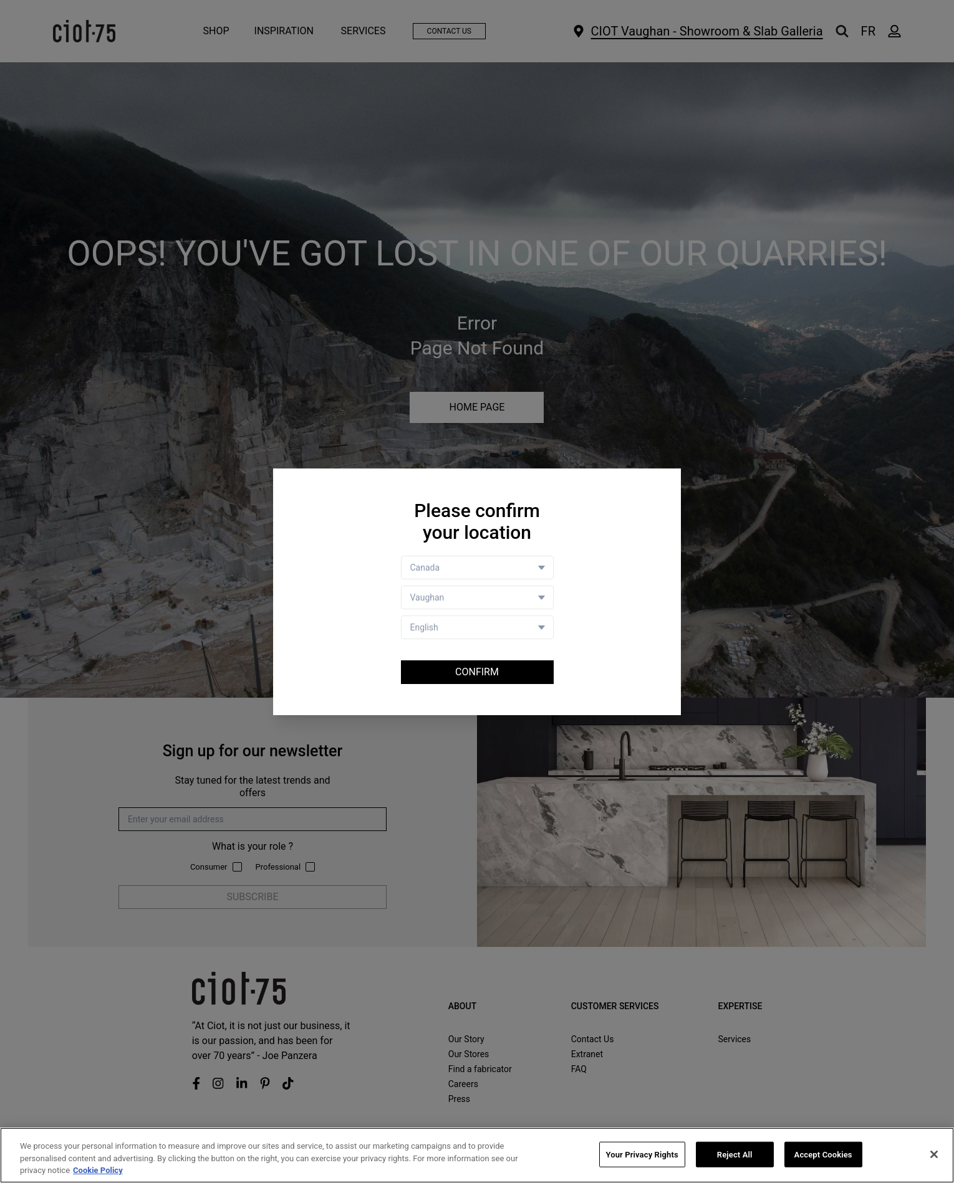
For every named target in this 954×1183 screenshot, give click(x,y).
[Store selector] (477, 597)
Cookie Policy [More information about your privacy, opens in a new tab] (98, 1170)
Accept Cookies (823, 1154)
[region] (477, 1155)
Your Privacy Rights (642, 1154)
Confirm (477, 672)
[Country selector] (477, 567)
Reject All (735, 1154)
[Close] (934, 1154)
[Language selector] (477, 627)
